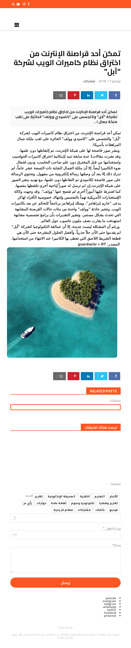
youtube (111, 598)
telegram (110, 604)
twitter (111, 609)
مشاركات (89, 81)
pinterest (110, 615)
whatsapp (109, 606)
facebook (110, 612)
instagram (109, 601)
